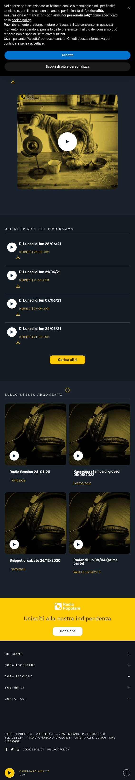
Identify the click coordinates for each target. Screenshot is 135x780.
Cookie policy (33, 749)
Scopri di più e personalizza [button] (67, 66)
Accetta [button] (68, 55)
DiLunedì (25, 252)
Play (67, 141)
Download (13, 81)
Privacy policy (58, 749)
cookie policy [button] (21, 20)
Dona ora (67, 631)
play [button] (9, 773)
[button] (129, 7)
